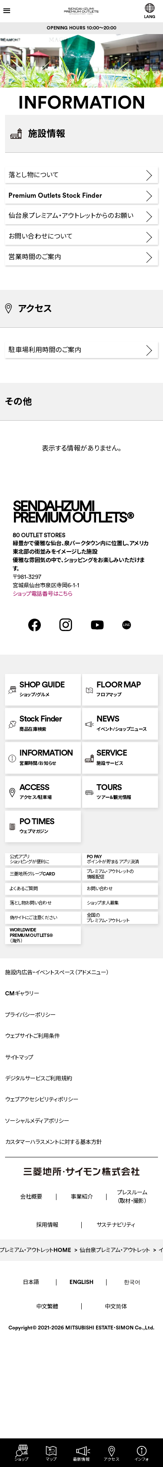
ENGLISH (81, 1424)
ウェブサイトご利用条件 (32, 1178)
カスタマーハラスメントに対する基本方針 (53, 1284)
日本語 (31, 1424)
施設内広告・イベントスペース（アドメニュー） (57, 1114)
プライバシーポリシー (30, 1157)
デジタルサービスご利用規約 (38, 1220)
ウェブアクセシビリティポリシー (41, 1242)
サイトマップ (19, 1199)
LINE (126, 678)
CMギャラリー (22, 1136)
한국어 (132, 1424)
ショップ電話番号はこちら (42, 646)
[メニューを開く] (15, 11)
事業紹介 (82, 1339)
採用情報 (47, 1367)
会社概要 (31, 1339)
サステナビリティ (115, 1367)
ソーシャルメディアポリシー (37, 1263)
